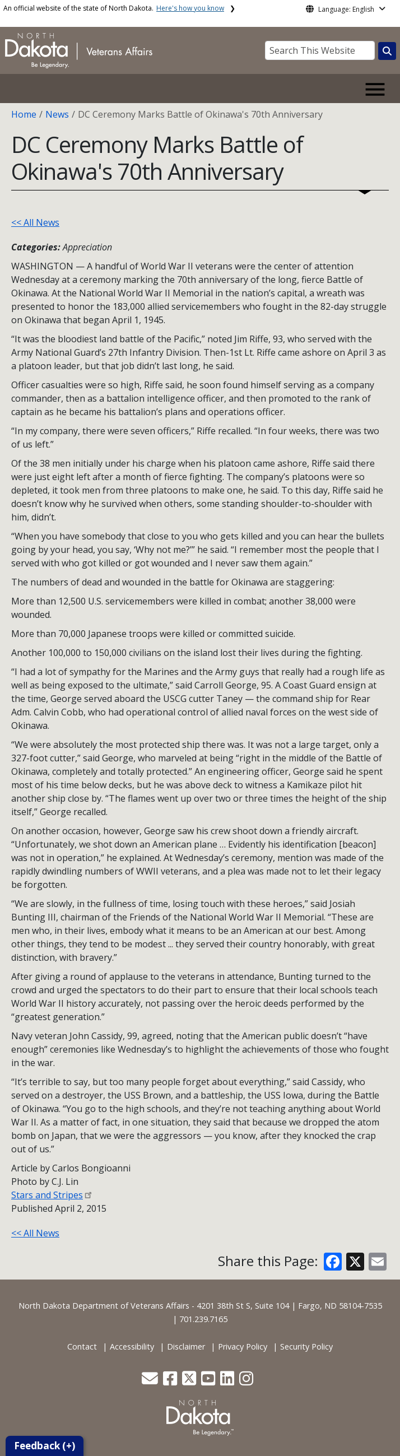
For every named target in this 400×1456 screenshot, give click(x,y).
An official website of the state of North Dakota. (113, 8)
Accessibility (132, 1346)
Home (23, 114)
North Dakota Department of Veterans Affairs (103, 1305)
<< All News (35, 222)
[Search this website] (387, 51)
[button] (151, 1381)
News (57, 114)
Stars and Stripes (47, 1195)
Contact (82, 1346)
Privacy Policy (242, 1346)
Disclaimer (186, 1346)
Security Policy (306, 1346)
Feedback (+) (44, 1445)
